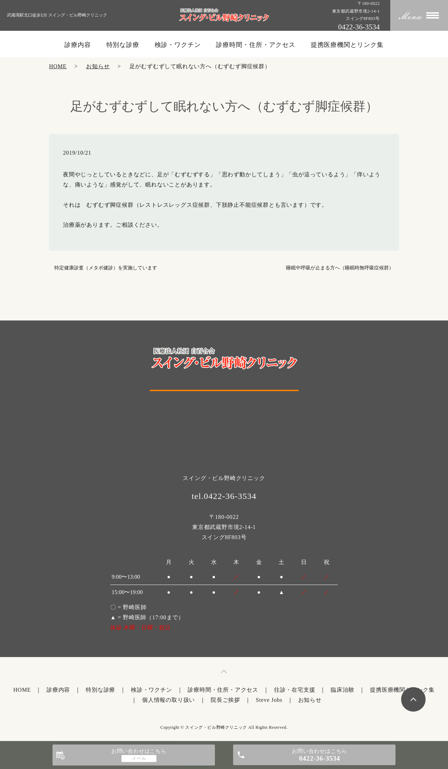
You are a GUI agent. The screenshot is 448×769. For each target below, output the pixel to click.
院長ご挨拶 (225, 700)
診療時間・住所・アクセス (255, 44)
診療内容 (77, 44)
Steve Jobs (269, 700)
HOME (57, 66)
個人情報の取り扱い (168, 700)
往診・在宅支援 (294, 690)
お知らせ (98, 66)
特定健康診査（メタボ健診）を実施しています (105, 267)
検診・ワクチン (178, 44)
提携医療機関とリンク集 (347, 44)
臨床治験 (342, 690)
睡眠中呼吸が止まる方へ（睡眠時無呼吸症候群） (340, 267)
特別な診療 (123, 44)
